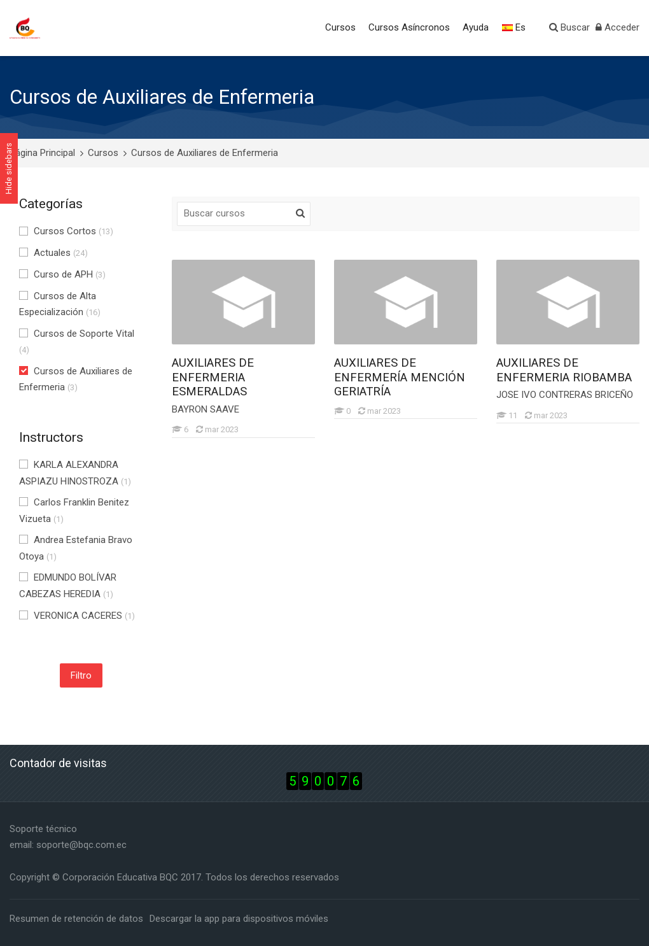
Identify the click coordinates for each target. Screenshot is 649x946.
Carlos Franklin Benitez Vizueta (74, 511)
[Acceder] (617, 28)
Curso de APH (62, 274)
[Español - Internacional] (514, 28)
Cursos (340, 27)
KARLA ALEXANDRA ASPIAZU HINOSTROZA (75, 473)
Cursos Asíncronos (409, 27)
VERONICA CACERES (77, 615)
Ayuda (476, 27)
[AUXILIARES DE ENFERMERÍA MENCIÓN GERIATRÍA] (333, 418)
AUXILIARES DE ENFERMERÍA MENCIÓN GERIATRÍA (399, 377)
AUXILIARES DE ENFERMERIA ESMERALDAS (213, 377)
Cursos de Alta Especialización (60, 304)
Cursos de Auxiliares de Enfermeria (204, 153)
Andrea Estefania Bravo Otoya (75, 548)
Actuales (53, 252)
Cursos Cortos (66, 231)
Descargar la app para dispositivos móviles (239, 918)
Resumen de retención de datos (76, 918)
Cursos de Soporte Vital (76, 341)
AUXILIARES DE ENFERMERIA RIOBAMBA (564, 370)
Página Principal (42, 153)
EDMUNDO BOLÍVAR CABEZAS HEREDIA (67, 586)
